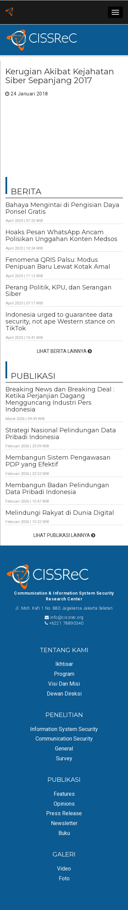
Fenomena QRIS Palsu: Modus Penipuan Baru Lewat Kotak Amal (57, 263)
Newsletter (64, 823)
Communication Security (64, 738)
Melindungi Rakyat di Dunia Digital (59, 513)
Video (64, 868)
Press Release (64, 813)
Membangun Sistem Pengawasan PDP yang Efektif (58, 461)
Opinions (64, 804)
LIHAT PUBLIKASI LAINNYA (64, 535)
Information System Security (64, 729)
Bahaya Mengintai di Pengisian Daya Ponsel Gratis (62, 208)
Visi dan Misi (64, 684)
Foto (64, 878)
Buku (64, 833)
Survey (64, 758)
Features (64, 794)
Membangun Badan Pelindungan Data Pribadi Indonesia (57, 488)
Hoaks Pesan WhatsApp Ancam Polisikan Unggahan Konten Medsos (61, 235)
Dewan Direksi (64, 693)
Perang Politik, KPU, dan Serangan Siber (58, 291)
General (64, 748)
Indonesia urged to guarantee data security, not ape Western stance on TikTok (60, 321)
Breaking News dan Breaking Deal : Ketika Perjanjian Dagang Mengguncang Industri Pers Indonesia (59, 399)
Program (64, 674)
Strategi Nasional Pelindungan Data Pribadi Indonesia (60, 434)
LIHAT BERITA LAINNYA (64, 351)
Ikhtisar (64, 664)
